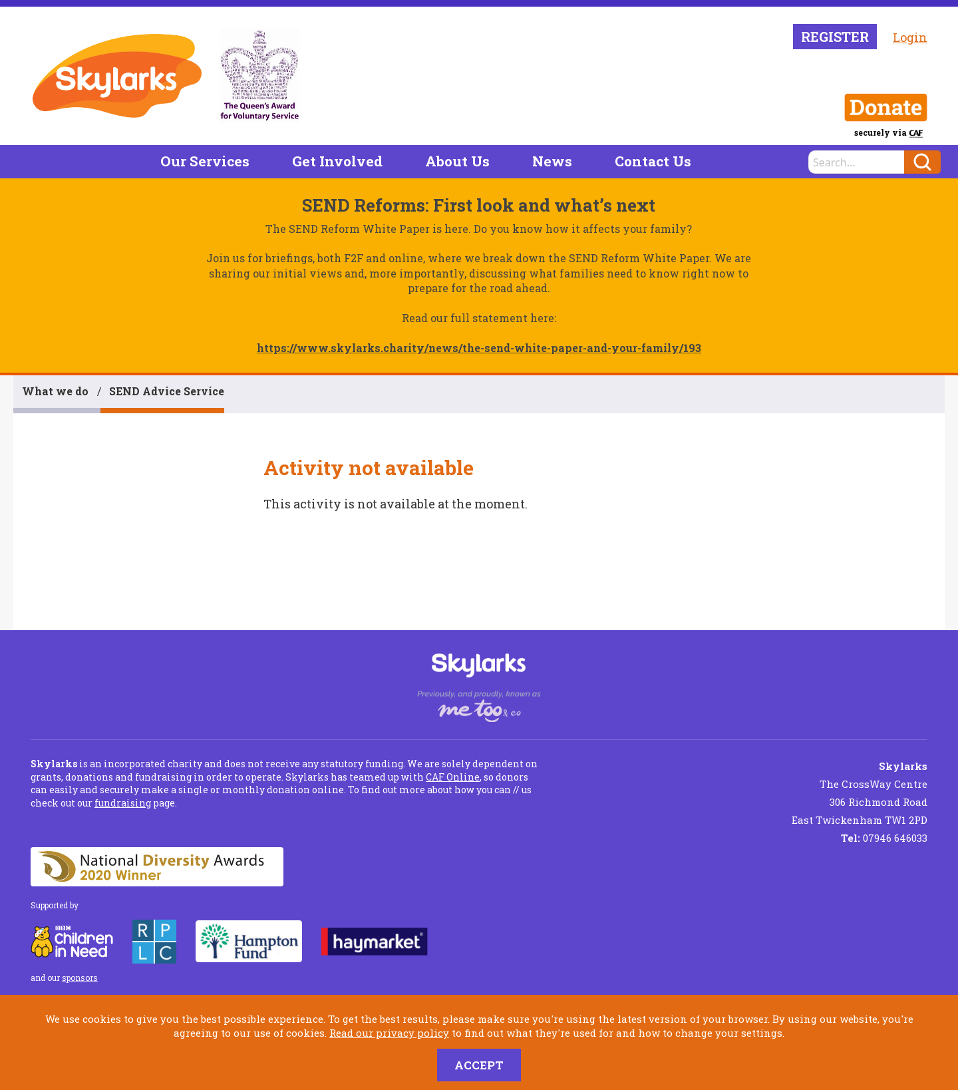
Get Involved (337, 161)
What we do (55, 391)
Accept (479, 1065)
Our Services (204, 161)
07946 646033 (884, 837)
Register (835, 36)
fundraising (122, 803)
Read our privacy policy (389, 1032)
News (552, 161)
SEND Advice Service (166, 391)
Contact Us (653, 161)
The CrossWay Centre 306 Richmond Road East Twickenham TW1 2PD (859, 792)
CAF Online (453, 777)
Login (910, 37)
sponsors (80, 977)
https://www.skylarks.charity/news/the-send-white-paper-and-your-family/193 (479, 348)
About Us (457, 161)
